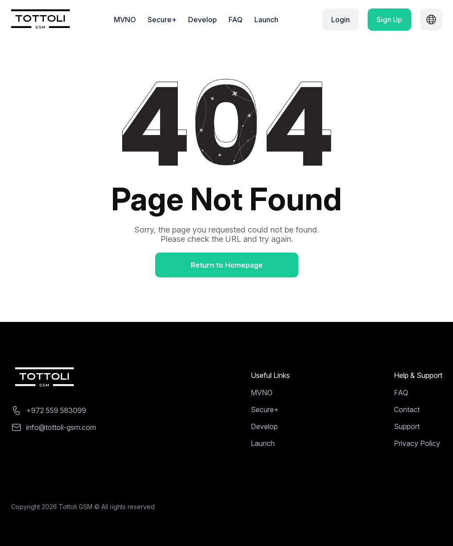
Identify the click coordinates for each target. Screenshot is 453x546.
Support (407, 426)
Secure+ (162, 19)
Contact (407, 409)
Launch (266, 19)
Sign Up (389, 19)
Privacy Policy (417, 443)
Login (340, 19)
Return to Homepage (227, 265)
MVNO (125, 19)
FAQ (236, 19)
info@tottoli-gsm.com (61, 427)
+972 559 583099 (56, 410)
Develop (202, 19)
